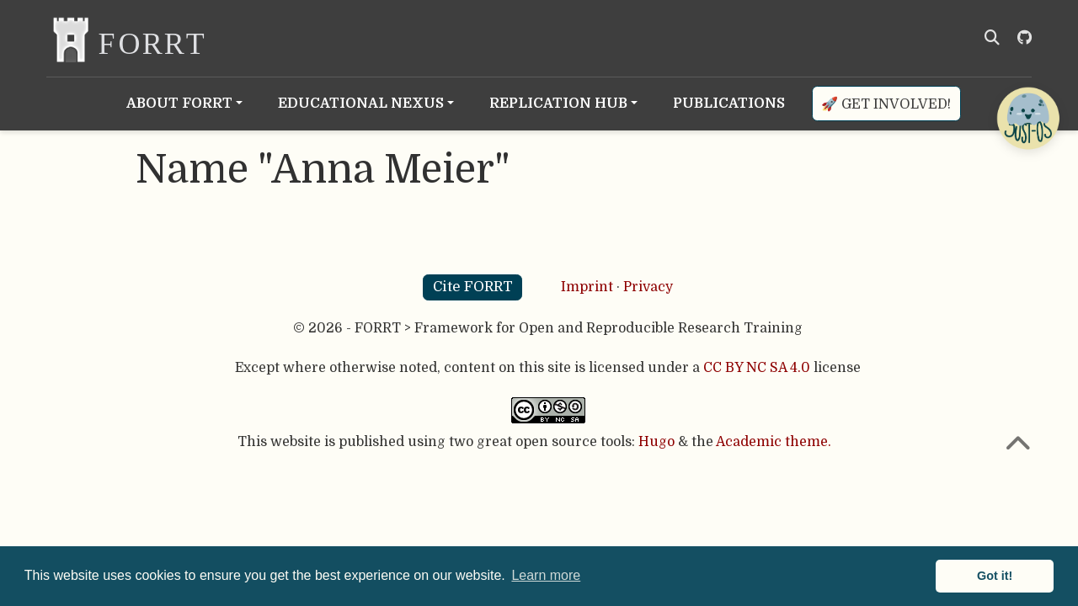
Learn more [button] (545, 575)
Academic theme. (773, 441)
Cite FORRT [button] (473, 287)
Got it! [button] (994, 575)
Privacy (648, 287)
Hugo (656, 441)
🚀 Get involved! (886, 104)
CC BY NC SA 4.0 (756, 367)
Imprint (587, 287)
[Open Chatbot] (1027, 118)
